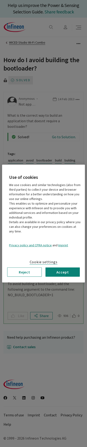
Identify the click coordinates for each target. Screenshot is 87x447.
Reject (24, 272)
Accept (62, 272)
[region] (43, 223)
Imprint (63, 245)
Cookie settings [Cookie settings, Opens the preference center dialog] (44, 261)
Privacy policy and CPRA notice (30, 245)
